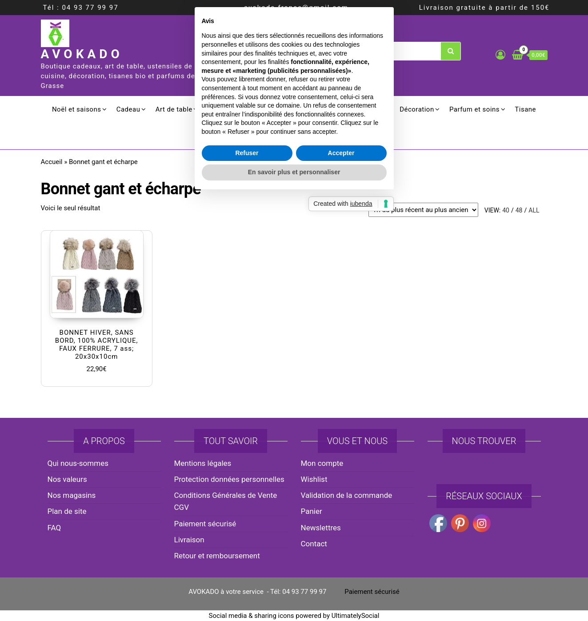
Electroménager (316, 109)
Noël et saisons (76, 109)
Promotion (294, 136)
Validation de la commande (346, 495)
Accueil (52, 162)
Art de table (174, 109)
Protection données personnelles (229, 479)
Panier (311, 511)
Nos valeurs (67, 479)
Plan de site (67, 511)
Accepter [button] (341, 365)
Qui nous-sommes (78, 463)
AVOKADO (82, 54)
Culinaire (262, 109)
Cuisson (220, 109)
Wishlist (314, 479)
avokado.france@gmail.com (296, 8)
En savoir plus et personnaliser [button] (294, 384)
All (533, 210)
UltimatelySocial (356, 616)
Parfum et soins (474, 109)
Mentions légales (203, 463)
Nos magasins (72, 495)
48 (519, 210)
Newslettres (321, 527)
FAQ (54, 527)
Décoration (417, 109)
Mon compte (322, 463)
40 (505, 210)
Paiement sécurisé (205, 523)
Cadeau (128, 109)
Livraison (189, 539)
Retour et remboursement (217, 555)
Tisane (525, 109)
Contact (314, 543)
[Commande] (423, 210)
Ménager (370, 109)
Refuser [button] (246, 365)
